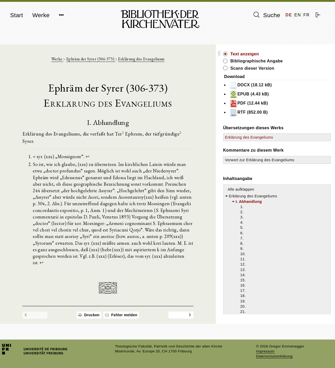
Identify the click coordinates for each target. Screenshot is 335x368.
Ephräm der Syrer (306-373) (108, 60)
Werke (40, 15)
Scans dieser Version (288, 68)
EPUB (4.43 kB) (285, 94)
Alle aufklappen (276, 195)
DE (289, 15)
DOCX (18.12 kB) (286, 85)
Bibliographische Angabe (292, 61)
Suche (267, 15)
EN (297, 15)
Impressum (265, 351)
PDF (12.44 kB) (284, 103)
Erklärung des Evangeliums (159, 60)
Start (16, 15)
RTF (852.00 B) (284, 113)
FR (306, 15)
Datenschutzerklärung (274, 356)
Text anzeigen (280, 54)
